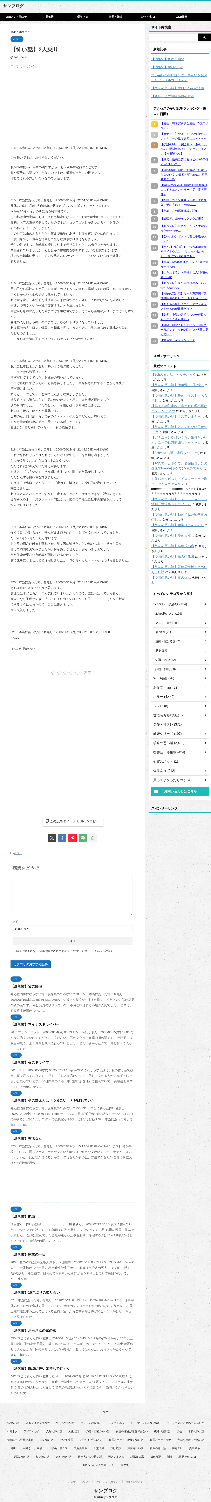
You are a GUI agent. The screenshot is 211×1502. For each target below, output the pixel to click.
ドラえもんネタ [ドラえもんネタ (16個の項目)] (115, 1421)
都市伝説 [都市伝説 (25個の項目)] (155, 1455)
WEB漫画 (181, 16)
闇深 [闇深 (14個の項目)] (169, 1455)
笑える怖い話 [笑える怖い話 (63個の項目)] (63, 1455)
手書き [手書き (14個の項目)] (27, 1447)
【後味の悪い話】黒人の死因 (170, 551)
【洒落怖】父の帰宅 (24, 985)
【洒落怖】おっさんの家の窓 (31, 1329)
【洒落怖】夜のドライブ (28, 1061)
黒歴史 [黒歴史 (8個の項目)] (125, 1464)
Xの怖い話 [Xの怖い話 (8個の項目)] (13, 1421)
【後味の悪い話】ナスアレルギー (173, 416)
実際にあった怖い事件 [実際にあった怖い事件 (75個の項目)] (20, 1438)
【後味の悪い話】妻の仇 (167, 572)
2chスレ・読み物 (16, 16)
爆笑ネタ (82, 16)
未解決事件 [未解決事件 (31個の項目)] (80, 1447)
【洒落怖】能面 (21, 1215)
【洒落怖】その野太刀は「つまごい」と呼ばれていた (48, 1099)
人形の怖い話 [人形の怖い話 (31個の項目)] (54, 1430)
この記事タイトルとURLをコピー (72, 821)
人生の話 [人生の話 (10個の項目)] (73, 1430)
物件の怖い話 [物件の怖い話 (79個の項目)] (158, 1447)
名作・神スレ (149, 16)
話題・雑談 (115, 16)
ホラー (18, 852)
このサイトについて (79, 1481)
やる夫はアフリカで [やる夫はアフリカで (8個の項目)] (38, 1421)
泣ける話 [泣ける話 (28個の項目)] (115, 1447)
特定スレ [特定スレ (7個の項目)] (177, 1447)
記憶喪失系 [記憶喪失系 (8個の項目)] (137, 1455)
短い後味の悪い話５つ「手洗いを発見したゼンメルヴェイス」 (180, 78)
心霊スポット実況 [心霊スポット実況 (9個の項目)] (160, 1438)
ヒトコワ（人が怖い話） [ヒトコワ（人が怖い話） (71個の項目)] (146, 1421)
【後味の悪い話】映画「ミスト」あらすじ (178, 395)
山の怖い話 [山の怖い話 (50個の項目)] (46, 1438)
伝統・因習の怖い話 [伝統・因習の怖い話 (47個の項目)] (98, 1430)
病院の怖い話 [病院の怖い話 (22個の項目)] (21, 1455)
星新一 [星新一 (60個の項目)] (41, 1447)
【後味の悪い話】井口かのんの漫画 (174, 88)
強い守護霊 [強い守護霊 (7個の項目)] (66, 1438)
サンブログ (13, 5)
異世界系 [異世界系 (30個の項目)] (194, 1447)
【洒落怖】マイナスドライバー (32, 1023)
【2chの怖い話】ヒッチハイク (171, 374)
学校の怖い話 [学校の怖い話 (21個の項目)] (196, 1430)
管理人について (134, 1481)
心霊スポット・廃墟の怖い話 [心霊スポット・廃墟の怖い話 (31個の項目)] (126, 1438)
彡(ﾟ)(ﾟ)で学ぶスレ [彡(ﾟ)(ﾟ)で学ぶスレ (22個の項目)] (90, 1438)
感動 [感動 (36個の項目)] (13, 1447)
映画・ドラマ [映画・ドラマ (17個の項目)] (60, 1447)
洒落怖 (50, 16)
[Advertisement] (45, 99)
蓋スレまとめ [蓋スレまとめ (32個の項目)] (116, 1455)
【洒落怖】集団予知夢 (165, 59)
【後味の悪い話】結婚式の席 (170, 541)
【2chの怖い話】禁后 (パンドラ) (172, 453)
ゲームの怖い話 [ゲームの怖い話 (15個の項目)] (65, 1421)
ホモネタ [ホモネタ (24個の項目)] (12, 1430)
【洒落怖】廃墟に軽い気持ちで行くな (37, 1367)
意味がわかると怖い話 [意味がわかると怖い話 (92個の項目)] (190, 1438)
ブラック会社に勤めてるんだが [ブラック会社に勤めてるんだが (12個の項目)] (185, 1421)
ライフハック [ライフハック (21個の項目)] (32, 1430)
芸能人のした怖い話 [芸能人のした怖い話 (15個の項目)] (90, 1455)
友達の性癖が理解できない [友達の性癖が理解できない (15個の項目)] (132, 1430)
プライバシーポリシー (108, 1481)
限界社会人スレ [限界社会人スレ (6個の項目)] (188, 1455)
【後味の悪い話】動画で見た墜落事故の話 (178, 509)
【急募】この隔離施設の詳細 (170, 96)
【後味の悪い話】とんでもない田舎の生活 (178, 427)
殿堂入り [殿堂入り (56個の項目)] (99, 1447)
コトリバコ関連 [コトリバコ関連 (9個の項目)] (90, 1421)
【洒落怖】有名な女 (24, 1137)
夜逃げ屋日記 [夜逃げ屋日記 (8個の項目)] (162, 1430)
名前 (15, 920)
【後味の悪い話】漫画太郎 (168, 530)
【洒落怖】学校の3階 (165, 67)
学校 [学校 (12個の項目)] (179, 1430)
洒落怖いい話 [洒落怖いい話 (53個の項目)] (135, 1447)
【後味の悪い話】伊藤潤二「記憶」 (174, 385)
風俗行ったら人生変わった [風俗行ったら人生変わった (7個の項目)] (98, 1464)
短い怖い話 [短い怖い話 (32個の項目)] (42, 1455)
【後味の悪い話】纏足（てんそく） (174, 520)
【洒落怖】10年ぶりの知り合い (32, 1291)
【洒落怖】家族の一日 (26, 1253)
